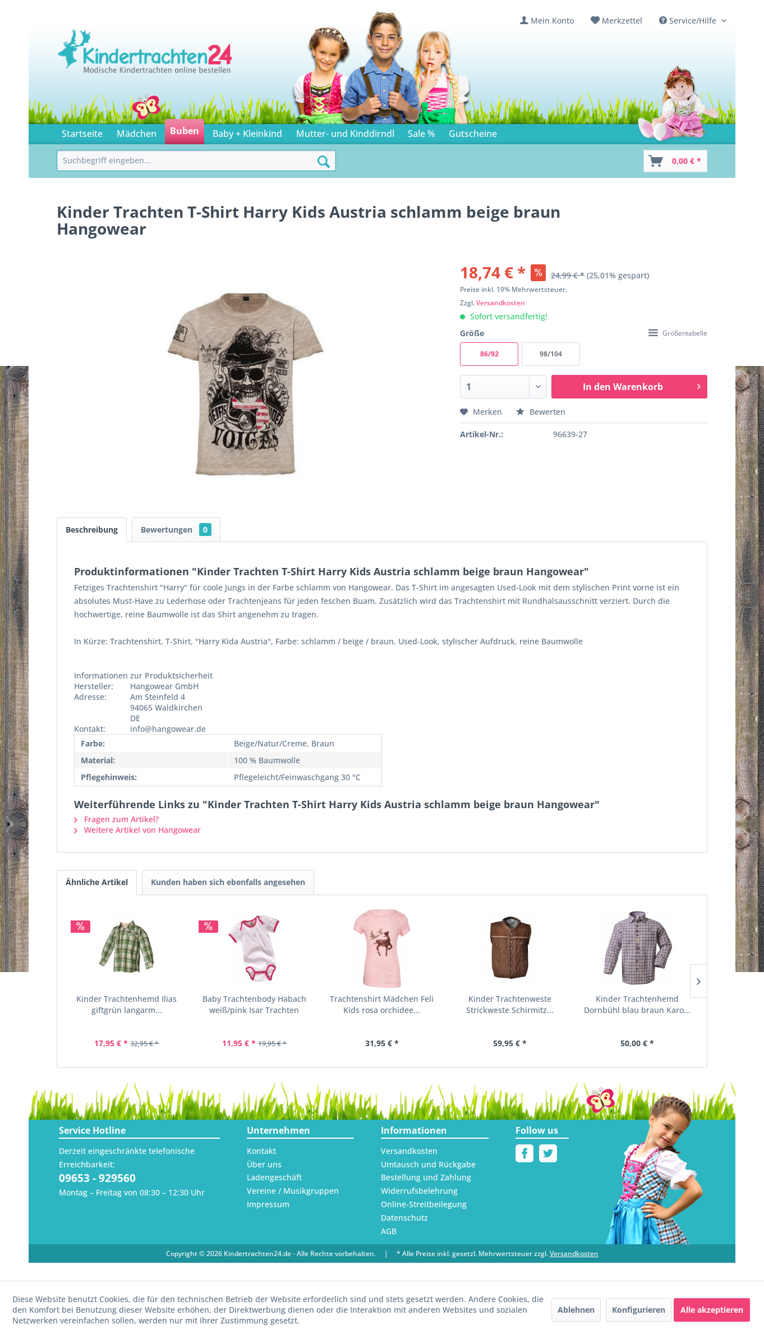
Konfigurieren (638, 1309)
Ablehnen (576, 1309)
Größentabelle (677, 333)
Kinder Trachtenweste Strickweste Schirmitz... (510, 1004)
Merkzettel (622, 20)
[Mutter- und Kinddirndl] (345, 131)
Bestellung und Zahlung (426, 1177)
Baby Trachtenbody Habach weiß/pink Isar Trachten (254, 1004)
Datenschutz (404, 1217)
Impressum (268, 1204)
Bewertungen (176, 529)
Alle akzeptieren (711, 1309)
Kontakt (261, 1150)
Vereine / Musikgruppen (293, 1190)
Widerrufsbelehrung (419, 1190)
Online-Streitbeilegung (424, 1204)
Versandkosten (500, 303)
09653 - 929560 (97, 1178)
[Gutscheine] (473, 131)
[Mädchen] (136, 131)
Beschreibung (92, 529)
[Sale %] (421, 131)
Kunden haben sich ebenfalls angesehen (228, 882)
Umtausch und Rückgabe (428, 1164)
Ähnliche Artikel (97, 882)
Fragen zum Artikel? (116, 819)
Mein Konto (552, 20)
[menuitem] (547, 20)
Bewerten (540, 411)
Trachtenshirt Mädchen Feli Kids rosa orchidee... (382, 1004)
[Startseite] (82, 131)
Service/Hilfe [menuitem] (689, 20)
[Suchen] (323, 161)
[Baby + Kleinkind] (247, 131)
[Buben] (184, 131)
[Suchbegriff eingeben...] (196, 160)
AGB (389, 1231)
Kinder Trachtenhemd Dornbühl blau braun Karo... (637, 1004)
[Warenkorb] (675, 161)
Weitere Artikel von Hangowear (137, 829)
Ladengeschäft (274, 1177)
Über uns (264, 1164)
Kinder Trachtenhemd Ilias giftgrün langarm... (126, 1004)
